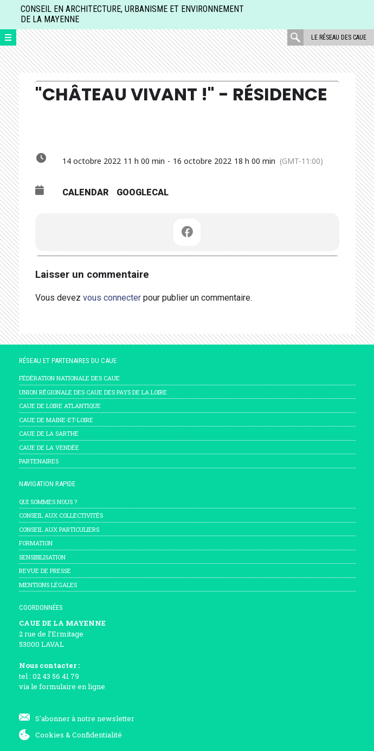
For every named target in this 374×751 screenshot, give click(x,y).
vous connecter (112, 297)
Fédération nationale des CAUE (69, 378)
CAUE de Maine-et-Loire (56, 420)
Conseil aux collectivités (61, 515)
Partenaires (39, 461)
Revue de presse (45, 571)
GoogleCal (143, 192)
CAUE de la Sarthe (49, 433)
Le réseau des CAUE (338, 37)
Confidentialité (97, 735)
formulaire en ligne (72, 686)
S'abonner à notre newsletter (84, 718)
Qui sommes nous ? (48, 502)
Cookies (49, 735)
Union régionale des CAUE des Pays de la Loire (93, 392)
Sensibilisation (42, 557)
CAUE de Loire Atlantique (60, 406)
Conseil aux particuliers (59, 529)
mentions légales (48, 585)
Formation (36, 543)
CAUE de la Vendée (49, 447)
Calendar (85, 192)
